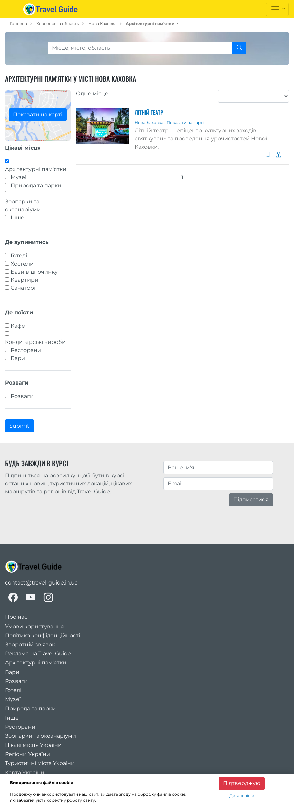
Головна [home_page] (18, 23)
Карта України (24, 772)
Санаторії (24, 288)
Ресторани (26, 350)
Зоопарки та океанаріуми (23, 205)
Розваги (22, 396)
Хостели (22, 263)
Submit (19, 425)
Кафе (18, 326)
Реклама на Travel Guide (38, 653)
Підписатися (251, 499)
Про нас (16, 617)
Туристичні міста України (40, 763)
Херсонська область (57, 23)
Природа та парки (36, 185)
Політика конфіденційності (42, 635)
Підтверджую (241, 783)
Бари (18, 358)
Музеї (18, 177)
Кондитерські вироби (35, 342)
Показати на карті (37, 114)
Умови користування (34, 626)
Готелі (19, 255)
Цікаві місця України (33, 745)
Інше (17, 217)
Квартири (24, 280)
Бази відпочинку (34, 272)
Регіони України (27, 754)
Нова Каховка (102, 23)
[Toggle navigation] (277, 9)
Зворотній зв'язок (30, 644)
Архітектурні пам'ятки (35, 169)
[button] (152, 23)
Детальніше (241, 795)
